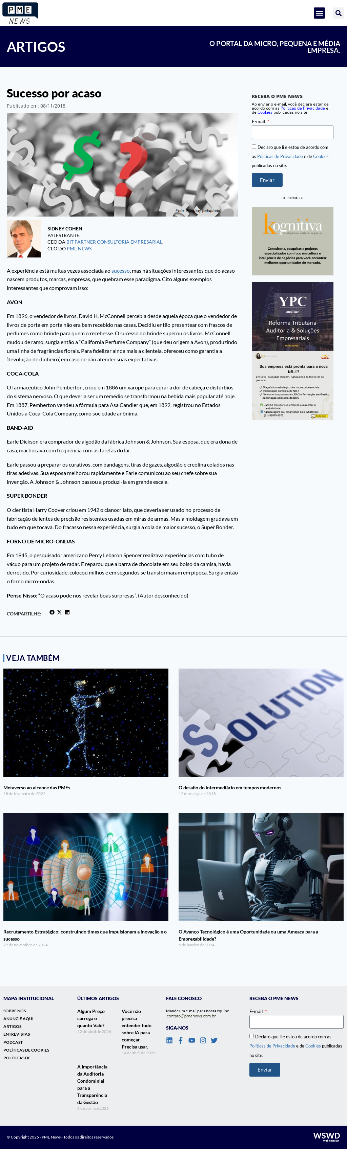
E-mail (259, 121)
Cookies (265, 112)
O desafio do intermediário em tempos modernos (230, 787)
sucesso (120, 270)
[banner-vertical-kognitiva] (292, 241)
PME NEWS (79, 248)
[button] (319, 13)
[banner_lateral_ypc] (292, 316)
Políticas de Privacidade (280, 156)
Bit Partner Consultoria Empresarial (114, 242)
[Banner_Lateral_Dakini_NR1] (292, 385)
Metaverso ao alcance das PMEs (36, 787)
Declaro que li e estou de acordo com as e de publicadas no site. (290, 156)
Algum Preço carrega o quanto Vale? (91, 1018)
